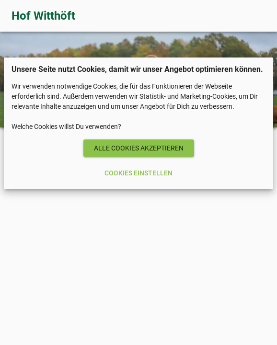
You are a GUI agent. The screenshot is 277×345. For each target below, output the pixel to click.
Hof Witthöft (43, 16)
